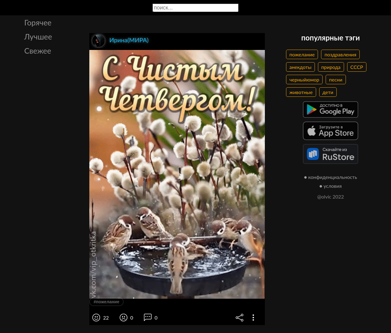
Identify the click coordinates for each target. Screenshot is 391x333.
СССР (356, 67)
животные (301, 92)
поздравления (340, 54)
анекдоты (300, 67)
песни (335, 79)
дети (328, 92)
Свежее (37, 50)
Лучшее (38, 36)
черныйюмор (304, 79)
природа (331, 67)
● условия (330, 186)
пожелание (302, 54)
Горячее (38, 22)
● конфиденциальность (330, 177)
